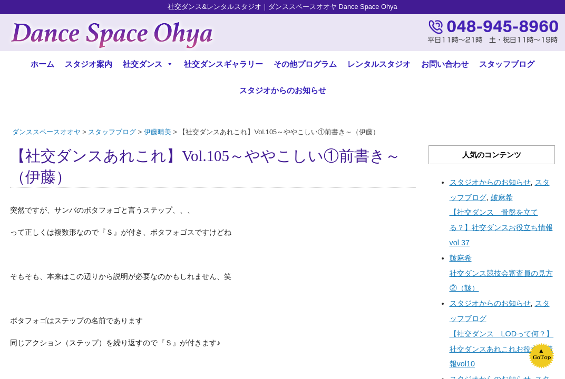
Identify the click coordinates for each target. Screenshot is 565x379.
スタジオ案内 (88, 63)
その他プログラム (305, 63)
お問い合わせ (445, 63)
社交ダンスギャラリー (223, 63)
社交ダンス (148, 63)
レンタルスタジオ (379, 63)
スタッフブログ (506, 63)
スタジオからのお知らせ (282, 90)
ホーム (42, 63)
